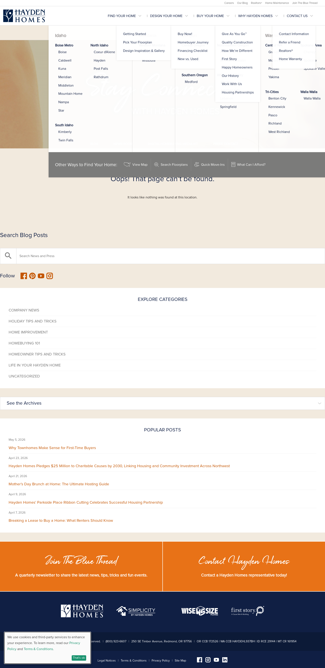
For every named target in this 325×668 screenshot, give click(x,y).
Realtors (256, 3)
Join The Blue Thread (304, 3)
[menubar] (215, 15)
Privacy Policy (161, 660)
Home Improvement (28, 332)
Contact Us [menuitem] (297, 16)
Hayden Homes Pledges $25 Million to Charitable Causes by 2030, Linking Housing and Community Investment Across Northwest (119, 466)
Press (225, 144)
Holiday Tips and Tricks (33, 321)
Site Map (180, 660)
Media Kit (173, 144)
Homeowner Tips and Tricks (37, 354)
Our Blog (242, 3)
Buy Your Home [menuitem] (210, 16)
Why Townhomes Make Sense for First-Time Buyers (52, 448)
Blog (94, 144)
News (123, 144)
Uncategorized (24, 376)
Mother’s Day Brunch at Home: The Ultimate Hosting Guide (59, 484)
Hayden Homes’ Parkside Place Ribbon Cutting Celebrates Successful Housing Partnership (86, 503)
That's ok (79, 657)
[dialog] (47, 648)
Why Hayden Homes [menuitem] (255, 16)
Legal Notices (107, 660)
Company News (24, 310)
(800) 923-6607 (116, 641)
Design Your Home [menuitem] (166, 16)
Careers (229, 3)
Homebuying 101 (24, 343)
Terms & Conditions (134, 660)
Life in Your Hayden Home (35, 365)
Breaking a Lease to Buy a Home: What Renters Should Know (61, 521)
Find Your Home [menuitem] (122, 16)
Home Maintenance (277, 3)
